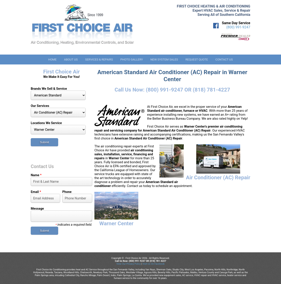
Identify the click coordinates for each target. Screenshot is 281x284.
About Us (70, 59)
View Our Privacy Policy (128, 263)
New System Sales (164, 59)
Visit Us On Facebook (153, 263)
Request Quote (197, 59)
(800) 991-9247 (238, 27)
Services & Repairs (99, 59)
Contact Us (224, 59)
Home (52, 59)
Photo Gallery (131, 59)
